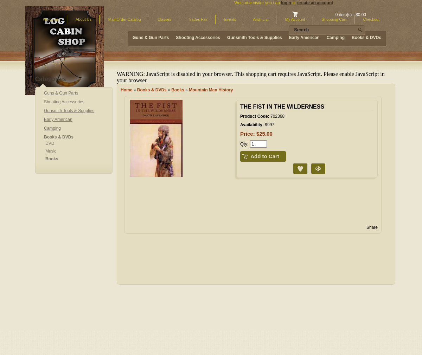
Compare (312, 163)
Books (177, 90)
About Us (83, 19)
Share (372, 227)
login (286, 2)
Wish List (261, 19)
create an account (315, 2)
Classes (164, 19)
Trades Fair (197, 19)
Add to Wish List (294, 163)
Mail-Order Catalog (124, 19)
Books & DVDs (152, 90)
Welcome (51, 19)
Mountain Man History (211, 90)
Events (230, 19)
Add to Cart (264, 156)
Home (126, 90)
